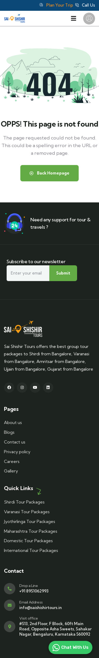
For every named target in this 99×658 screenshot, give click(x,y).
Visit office (28, 618)
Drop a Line (28, 585)
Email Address (31, 602)
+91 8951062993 (34, 591)
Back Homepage (49, 173)
